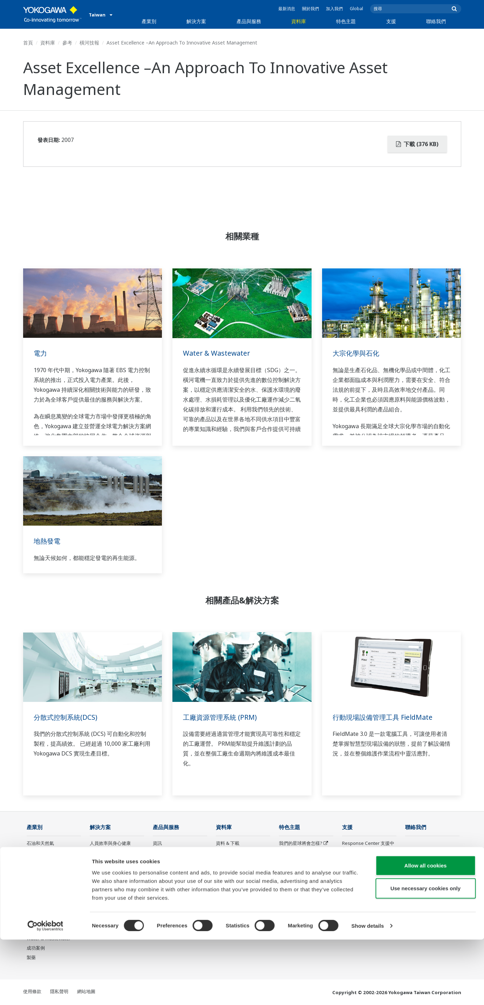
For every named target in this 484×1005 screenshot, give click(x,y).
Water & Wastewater (217, 353)
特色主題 (346, 21)
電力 (41, 353)
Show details (368, 991)
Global (356, 9)
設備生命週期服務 (171, 891)
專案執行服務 (166, 881)
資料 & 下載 (227, 843)
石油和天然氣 (40, 843)
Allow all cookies (425, 931)
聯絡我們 (436, 21)
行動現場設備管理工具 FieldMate (385, 717)
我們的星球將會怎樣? (300, 843)
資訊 (157, 843)
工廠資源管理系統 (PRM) (221, 717)
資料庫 (298, 21)
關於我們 (310, 9)
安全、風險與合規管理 (112, 853)
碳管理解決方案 (106, 900)
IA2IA (285, 872)
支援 (391, 21)
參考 (67, 42)
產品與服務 (249, 21)
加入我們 (334, 9)
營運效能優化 (103, 872)
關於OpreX (290, 853)
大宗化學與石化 (357, 353)
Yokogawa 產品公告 (173, 910)
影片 (220, 863)
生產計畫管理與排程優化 (115, 891)
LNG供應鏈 (38, 863)
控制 (157, 853)
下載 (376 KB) (417, 144)
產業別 (149, 21)
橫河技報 (89, 42)
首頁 (28, 42)
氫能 (31, 900)
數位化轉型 (290, 881)
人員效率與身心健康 (110, 843)
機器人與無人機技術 (299, 891)
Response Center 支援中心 (368, 846)
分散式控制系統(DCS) (67, 717)
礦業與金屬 (38, 910)
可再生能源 (38, 891)
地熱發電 (48, 541)
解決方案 (196, 21)
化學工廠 (36, 872)
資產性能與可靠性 (108, 863)
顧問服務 (162, 872)
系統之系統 (290, 863)
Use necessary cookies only (425, 954)
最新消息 (286, 9)
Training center (358, 859)
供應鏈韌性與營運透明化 (115, 881)
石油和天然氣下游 (45, 853)
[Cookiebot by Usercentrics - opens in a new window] (45, 991)
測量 (157, 863)
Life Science (165, 900)
